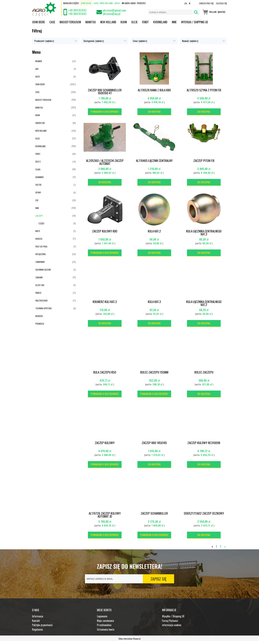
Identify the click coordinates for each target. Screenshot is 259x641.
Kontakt (36, 621)
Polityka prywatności (42, 625)
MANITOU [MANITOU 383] (39, 107)
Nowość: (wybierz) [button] (190, 41)
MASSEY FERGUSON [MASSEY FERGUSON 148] (43, 99)
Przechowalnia (104, 625)
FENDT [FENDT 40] (37, 153)
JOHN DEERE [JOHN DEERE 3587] (40, 84)
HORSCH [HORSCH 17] (38, 238)
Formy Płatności (170, 621)
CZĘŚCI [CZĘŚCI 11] (41, 223)
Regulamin (37, 629)
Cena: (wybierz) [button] (140, 41)
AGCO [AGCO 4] (37, 76)
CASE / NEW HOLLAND (103, 3)
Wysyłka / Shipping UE (173, 616)
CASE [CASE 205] (37, 92)
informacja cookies (171, 625)
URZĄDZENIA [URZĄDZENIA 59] (40, 254)
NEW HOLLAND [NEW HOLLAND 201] (41, 130)
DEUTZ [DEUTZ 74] (38, 161)
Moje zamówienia (105, 621)
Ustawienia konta (105, 629)
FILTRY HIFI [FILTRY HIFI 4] (39, 285)
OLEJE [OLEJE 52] (37, 138)
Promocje (39, 323)
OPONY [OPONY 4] (38, 192)
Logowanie (102, 616)
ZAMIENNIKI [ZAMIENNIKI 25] (40, 262)
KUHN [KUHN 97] (37, 115)
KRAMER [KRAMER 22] (38, 61)
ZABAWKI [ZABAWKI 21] (39, 277)
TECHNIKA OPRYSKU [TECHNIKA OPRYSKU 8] (43, 308)
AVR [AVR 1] (36, 69)
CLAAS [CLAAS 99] (37, 169)
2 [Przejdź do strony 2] (220, 546)
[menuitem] (40, 22)
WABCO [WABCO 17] (38, 292)
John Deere (86, 3)
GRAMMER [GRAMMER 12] (39, 177)
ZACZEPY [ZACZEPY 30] (39, 215)
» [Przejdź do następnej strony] (225, 546)
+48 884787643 (77, 10)
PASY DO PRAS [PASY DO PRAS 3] (41, 246)
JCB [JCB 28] (36, 200)
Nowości (39, 316)
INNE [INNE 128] (37, 208)
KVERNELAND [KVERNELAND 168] (40, 146)
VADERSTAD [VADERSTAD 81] (40, 123)
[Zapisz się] (158, 578)
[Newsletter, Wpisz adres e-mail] (114, 578)
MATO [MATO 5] (37, 231)
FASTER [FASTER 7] (38, 184)
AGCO (117, 3)
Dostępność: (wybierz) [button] (94, 41)
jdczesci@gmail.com (114, 10)
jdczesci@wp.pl (111, 14)
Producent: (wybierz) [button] (44, 41)
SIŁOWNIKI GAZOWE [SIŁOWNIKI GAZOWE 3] (43, 269)
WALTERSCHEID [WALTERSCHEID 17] (41, 300)
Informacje (37, 616)
